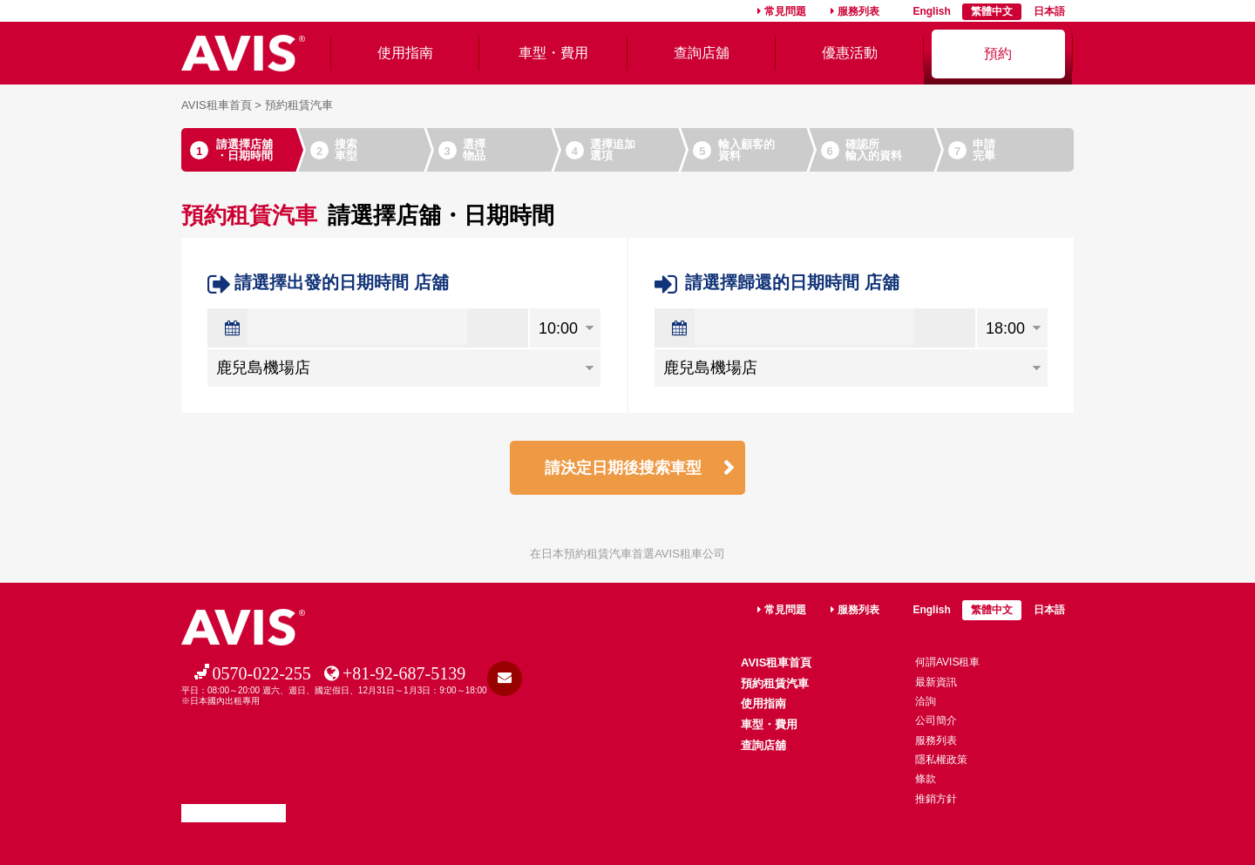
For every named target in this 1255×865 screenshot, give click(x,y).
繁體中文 (992, 11)
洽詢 (925, 701)
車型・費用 (553, 52)
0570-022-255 (262, 673)
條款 (925, 779)
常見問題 (785, 11)
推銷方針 (936, 799)
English (931, 11)
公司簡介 (936, 720)
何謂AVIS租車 (947, 662)
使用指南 (405, 52)
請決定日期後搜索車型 (623, 467)
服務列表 (858, 11)
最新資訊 (936, 682)
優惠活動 (850, 52)
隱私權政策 (941, 759)
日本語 (1049, 11)
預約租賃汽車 (775, 683)
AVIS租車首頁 (216, 105)
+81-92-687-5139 (404, 673)
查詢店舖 (701, 52)
